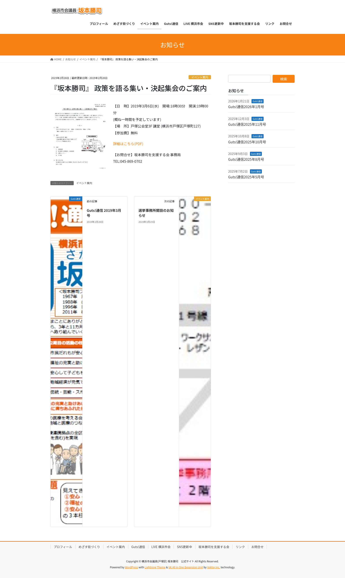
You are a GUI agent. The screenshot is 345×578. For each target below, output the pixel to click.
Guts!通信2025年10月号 (247, 141)
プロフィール (63, 547)
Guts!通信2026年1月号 (246, 106)
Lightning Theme (155, 567)
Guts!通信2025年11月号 (247, 124)
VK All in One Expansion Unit (186, 567)
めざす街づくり (89, 547)
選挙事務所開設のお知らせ (156, 213)
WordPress (131, 567)
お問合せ (257, 547)
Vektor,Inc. (213, 567)
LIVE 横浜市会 (161, 547)
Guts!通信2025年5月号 (246, 176)
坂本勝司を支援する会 (213, 547)
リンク (240, 547)
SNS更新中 (184, 547)
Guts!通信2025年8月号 (246, 159)
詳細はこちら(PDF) (128, 143)
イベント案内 (199, 77)
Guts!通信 (257, 101)
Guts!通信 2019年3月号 (104, 213)
